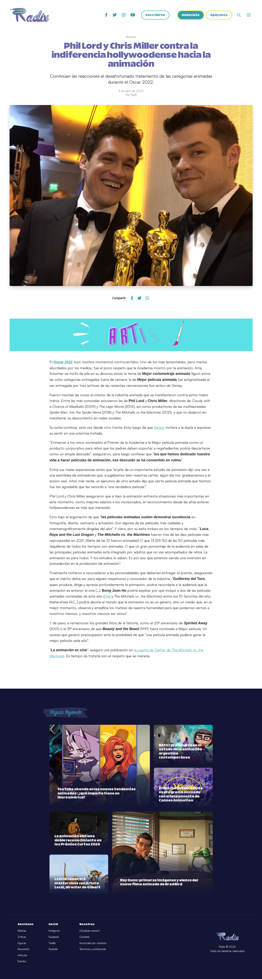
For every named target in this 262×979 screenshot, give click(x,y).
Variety (159, 427)
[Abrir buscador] (239, 15)
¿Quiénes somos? (89, 930)
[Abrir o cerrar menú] (249, 15)
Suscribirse (155, 15)
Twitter (52, 943)
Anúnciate (191, 15)
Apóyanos (219, 15)
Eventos (22, 961)
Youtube (52, 949)
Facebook (53, 936)
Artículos (22, 955)
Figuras (22, 943)
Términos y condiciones (92, 949)
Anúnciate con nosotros (92, 943)
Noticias (22, 930)
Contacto (84, 936)
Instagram (54, 930)
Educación (23, 949)
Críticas (22, 936)
